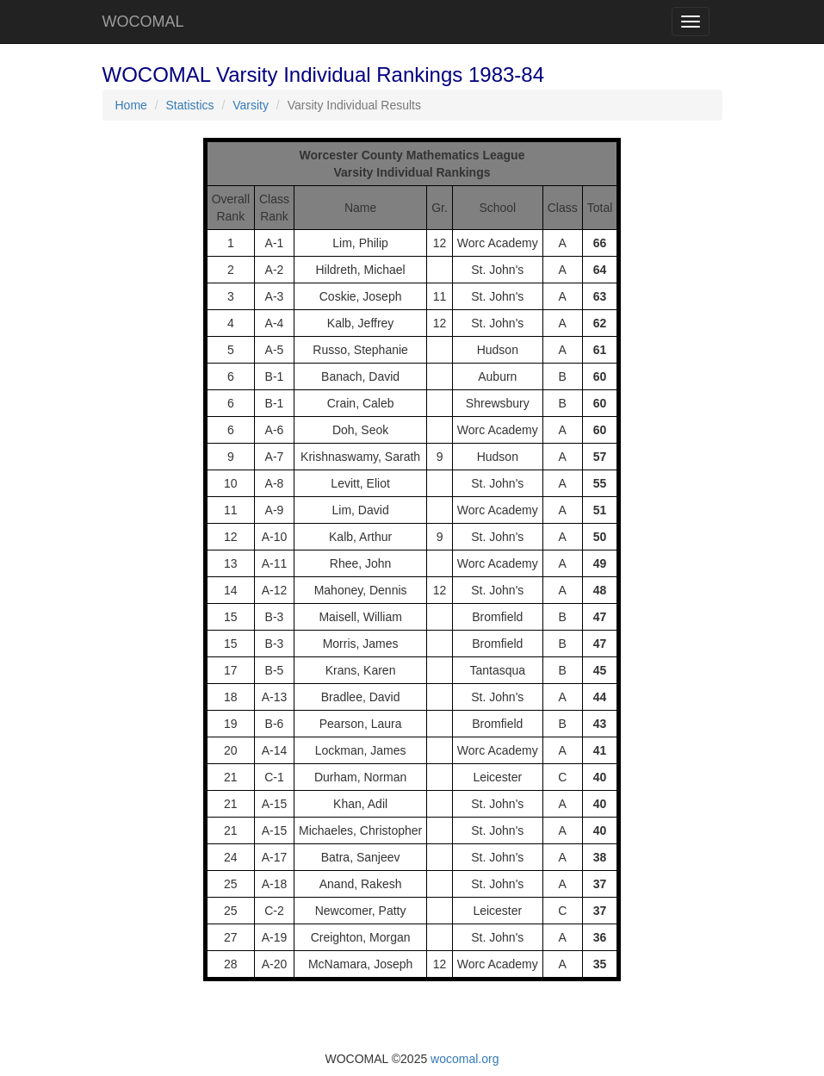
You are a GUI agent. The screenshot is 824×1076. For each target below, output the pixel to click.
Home (131, 105)
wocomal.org (465, 1059)
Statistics (190, 105)
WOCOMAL (143, 21)
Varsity (250, 105)
